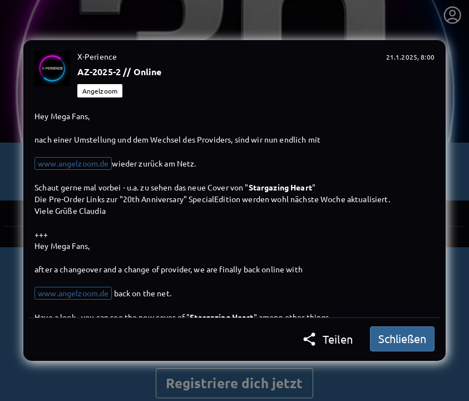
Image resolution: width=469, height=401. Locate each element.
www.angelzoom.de (73, 163)
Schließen (402, 338)
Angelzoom (99, 90)
